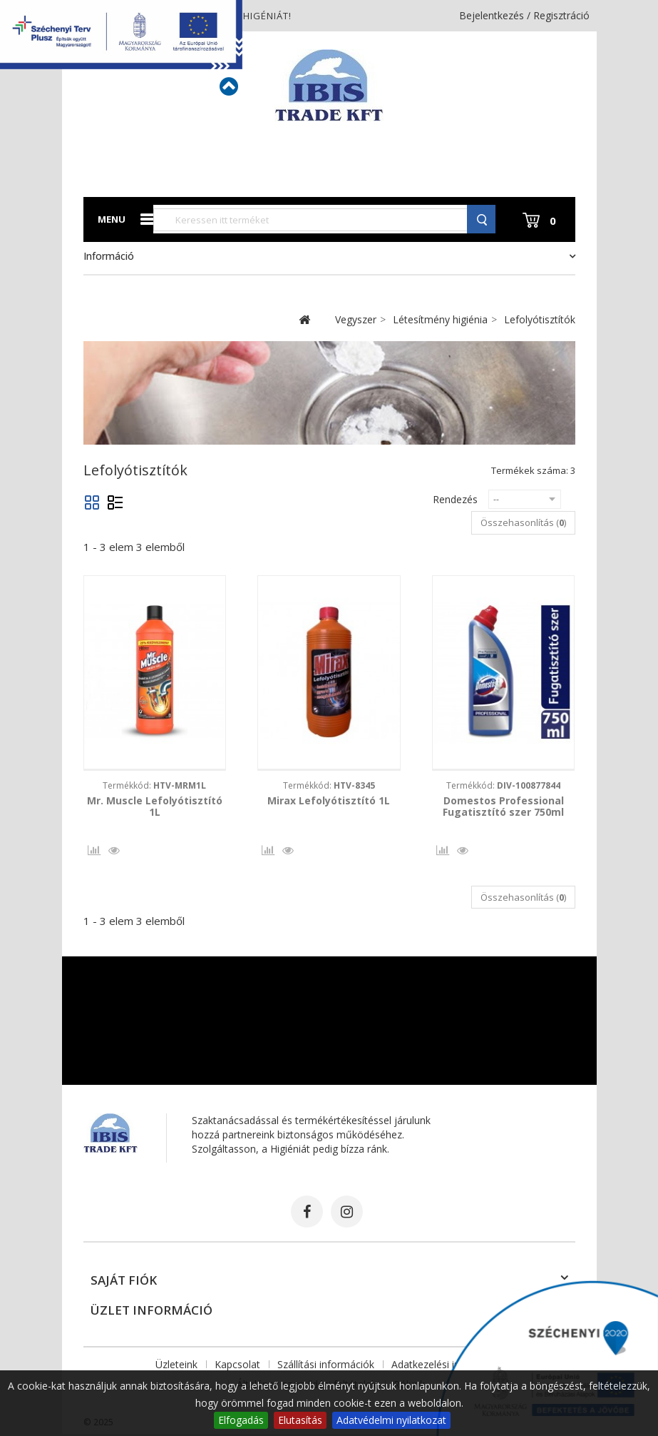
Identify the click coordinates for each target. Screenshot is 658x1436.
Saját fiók (124, 1282)
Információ (108, 256)
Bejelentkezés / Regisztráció (524, 15)
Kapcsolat (237, 1366)
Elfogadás (241, 1420)
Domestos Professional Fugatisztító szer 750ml (503, 806)
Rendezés (455, 499)
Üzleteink (176, 1366)
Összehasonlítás (92, 853)
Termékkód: (154, 785)
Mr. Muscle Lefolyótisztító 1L (154, 806)
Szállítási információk (325, 1366)
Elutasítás (300, 1420)
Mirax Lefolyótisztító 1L (328, 801)
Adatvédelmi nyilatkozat (391, 1420)
